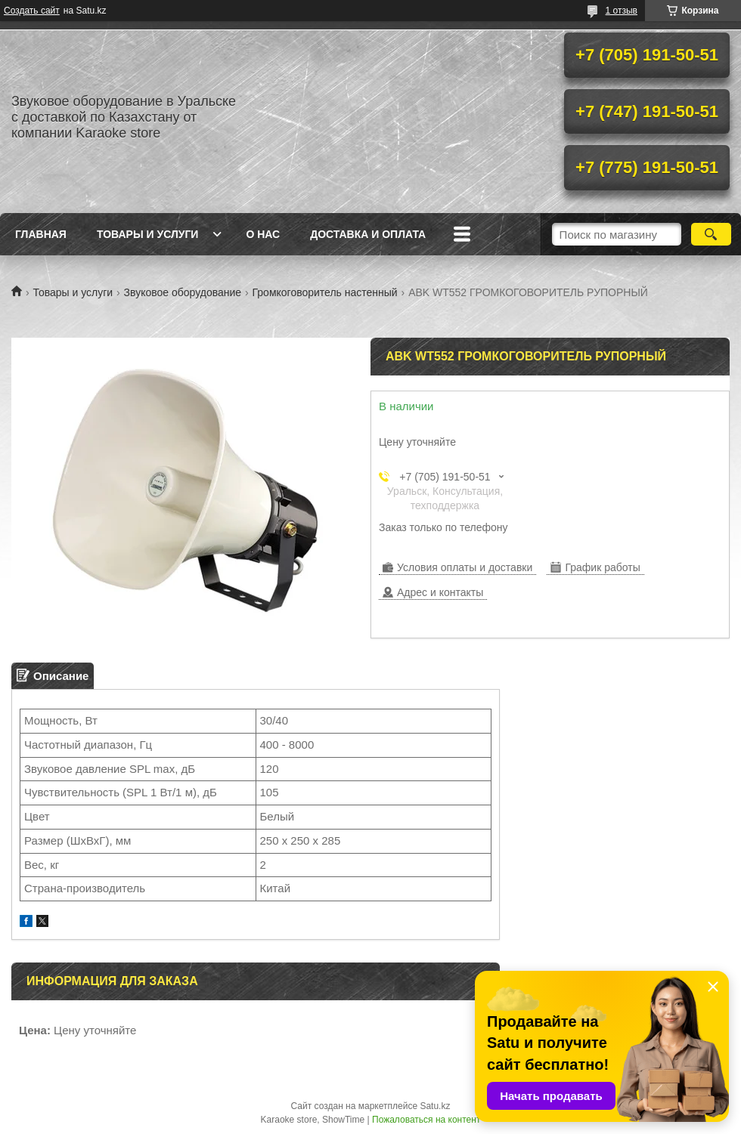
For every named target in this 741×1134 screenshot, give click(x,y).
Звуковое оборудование (183, 292)
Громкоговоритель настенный (325, 292)
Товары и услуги (148, 234)
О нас (263, 234)
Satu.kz (435, 1106)
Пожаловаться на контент (426, 1119)
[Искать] (711, 234)
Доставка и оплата (368, 234)
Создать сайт (32, 10)
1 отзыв (621, 10)
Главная (41, 234)
